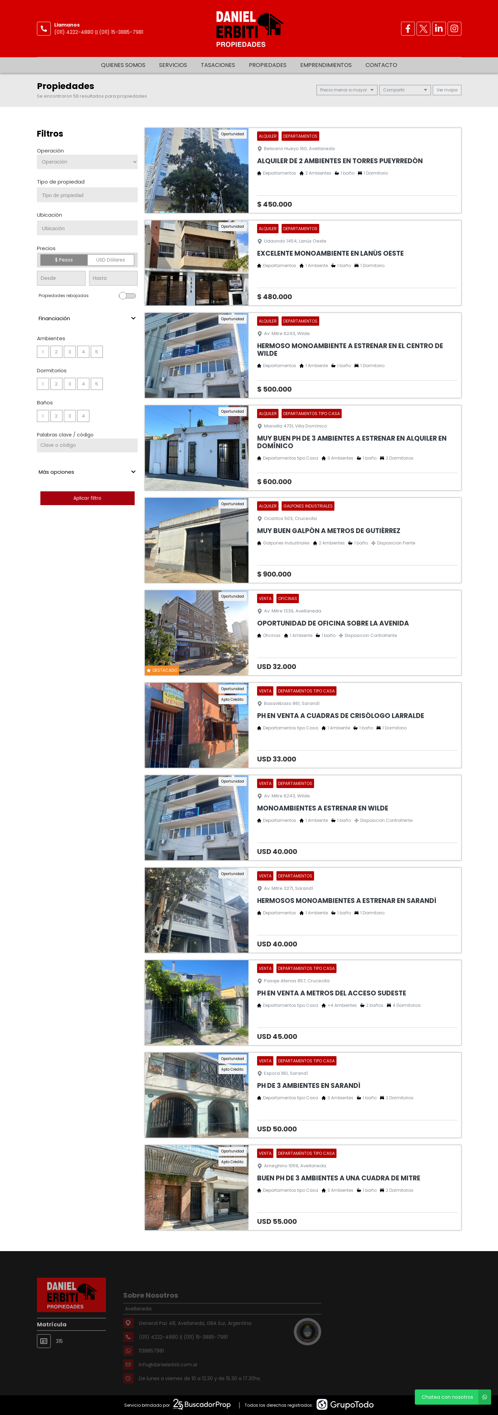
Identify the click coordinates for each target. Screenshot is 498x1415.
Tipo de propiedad (61, 181)
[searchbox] (90, 195)
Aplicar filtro (87, 498)
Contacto (381, 65)
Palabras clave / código (65, 434)
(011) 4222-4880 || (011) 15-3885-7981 (98, 32)
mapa (447, 90)
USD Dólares (110, 259)
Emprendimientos (326, 65)
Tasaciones (218, 65)
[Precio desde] (61, 278)
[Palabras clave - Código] (87, 445)
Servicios (173, 65)
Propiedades (267, 65)
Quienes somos (123, 65)
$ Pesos (64, 259)
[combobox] (87, 194)
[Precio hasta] (113, 278)
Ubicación (49, 214)
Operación (50, 150)
